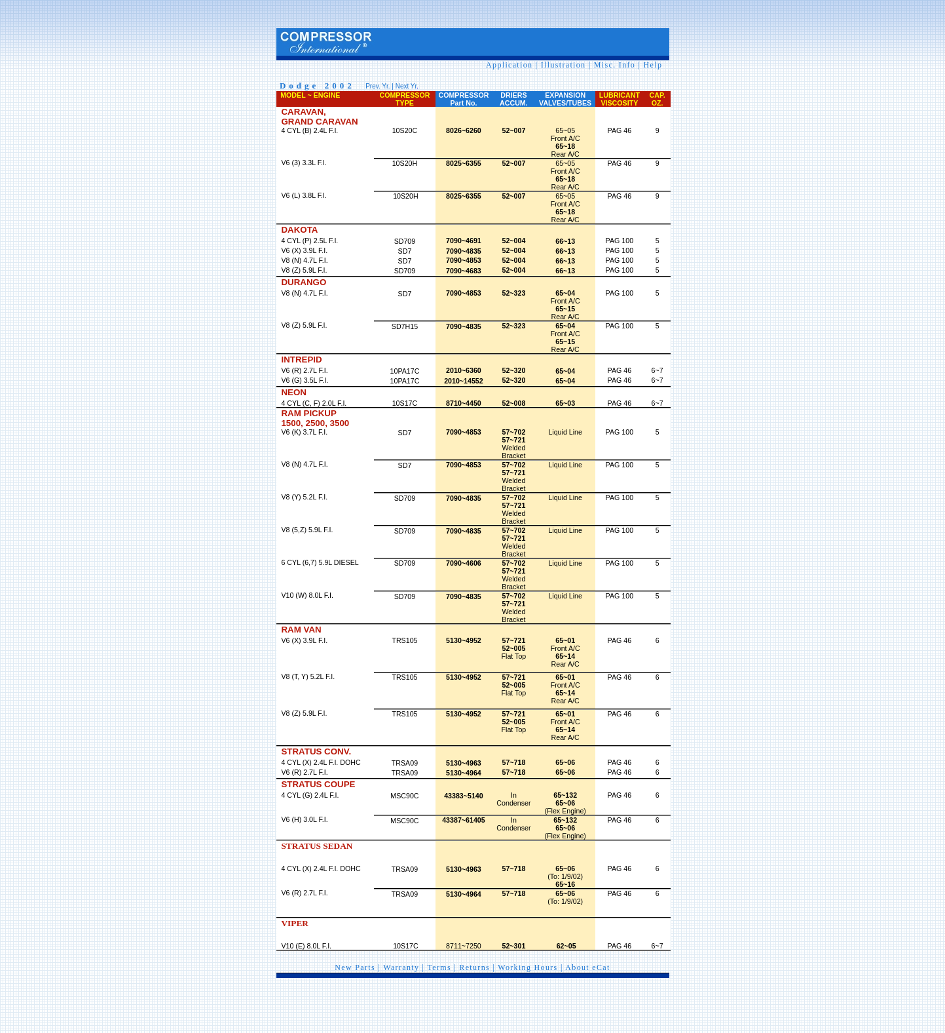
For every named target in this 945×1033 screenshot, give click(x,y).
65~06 (565, 828)
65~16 (565, 884)
